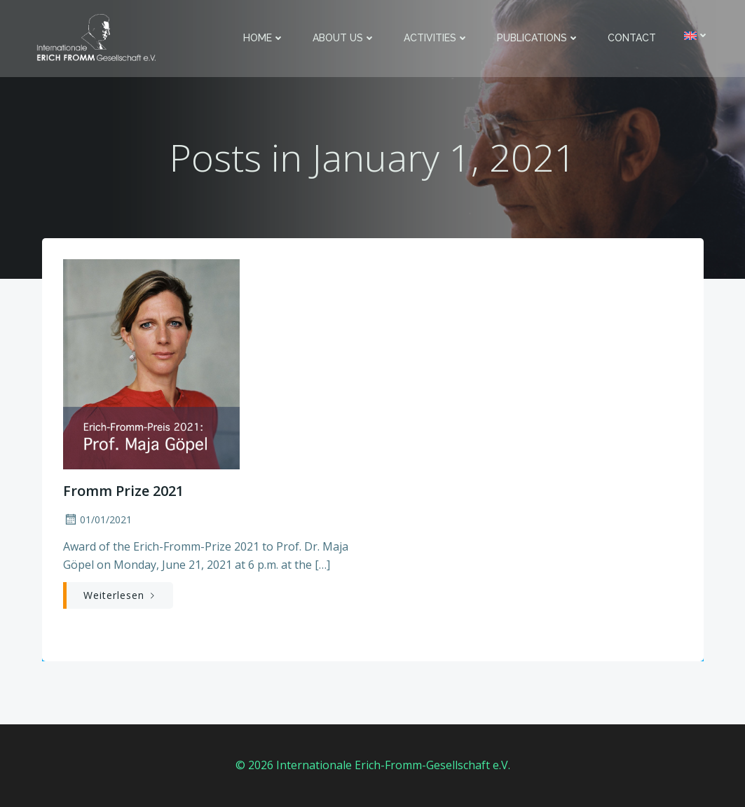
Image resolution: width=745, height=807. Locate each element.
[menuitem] (696, 35)
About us (344, 37)
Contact (632, 37)
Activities (436, 37)
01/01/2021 (97, 519)
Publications (538, 37)
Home (264, 37)
